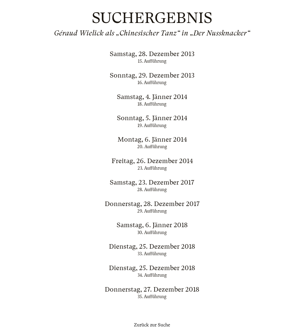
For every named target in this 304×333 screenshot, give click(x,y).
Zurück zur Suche (152, 325)
